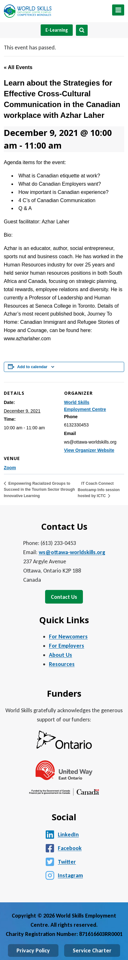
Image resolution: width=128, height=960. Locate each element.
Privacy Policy (33, 950)
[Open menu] (118, 10)
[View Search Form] (82, 30)
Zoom (10, 467)
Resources (62, 664)
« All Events (18, 67)
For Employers (66, 645)
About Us (60, 654)
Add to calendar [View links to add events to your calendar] (32, 367)
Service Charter (92, 950)
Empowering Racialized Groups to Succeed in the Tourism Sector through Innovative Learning (39, 489)
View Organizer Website (89, 450)
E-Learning (56, 30)
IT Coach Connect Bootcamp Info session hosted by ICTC (99, 489)
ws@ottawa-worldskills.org (72, 552)
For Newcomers (68, 636)
